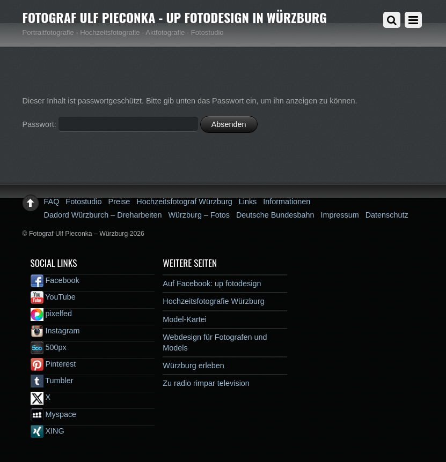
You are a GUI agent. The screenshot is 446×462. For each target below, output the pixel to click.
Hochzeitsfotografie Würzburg (214, 301)
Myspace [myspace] (54, 414)
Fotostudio (83, 201)
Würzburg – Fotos (199, 215)
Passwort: (110, 124)
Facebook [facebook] (55, 280)
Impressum (340, 215)
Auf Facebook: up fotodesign (212, 283)
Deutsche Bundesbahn (275, 215)
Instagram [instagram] (55, 330)
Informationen (286, 201)
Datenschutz (386, 215)
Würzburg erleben (193, 365)
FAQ (52, 201)
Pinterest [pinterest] (53, 364)
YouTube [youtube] (53, 297)
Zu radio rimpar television (206, 383)
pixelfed (51, 313)
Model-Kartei (185, 319)
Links (248, 201)
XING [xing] (47, 431)
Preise (119, 201)
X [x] (41, 397)
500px (49, 347)
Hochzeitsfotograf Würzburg (184, 201)
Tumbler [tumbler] (52, 380)
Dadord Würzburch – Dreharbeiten (103, 215)
